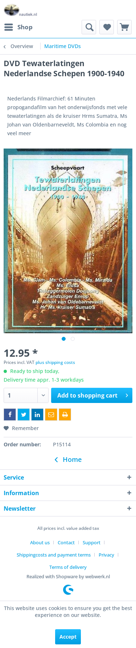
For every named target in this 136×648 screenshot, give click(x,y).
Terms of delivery (68, 567)
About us (40, 542)
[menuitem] (18, 27)
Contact (66, 542)
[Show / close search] (89, 27)
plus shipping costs (55, 362)
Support (91, 542)
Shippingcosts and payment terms (54, 555)
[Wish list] (106, 27)
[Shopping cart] (124, 27)
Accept (68, 636)
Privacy (106, 555)
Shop (18, 26)
